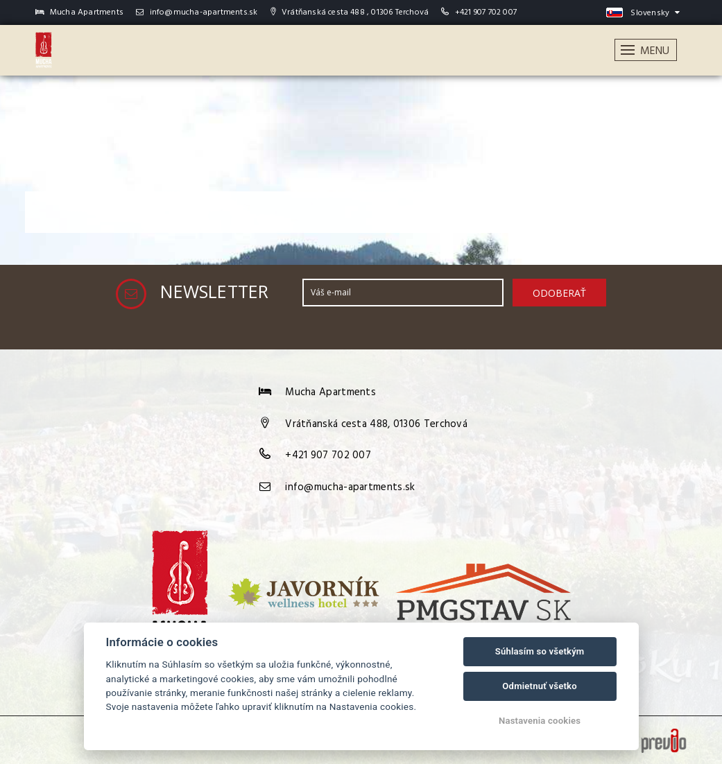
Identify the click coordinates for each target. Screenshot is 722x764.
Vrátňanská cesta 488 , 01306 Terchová (349, 12)
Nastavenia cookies (540, 720)
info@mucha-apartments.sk (196, 12)
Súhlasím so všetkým (540, 651)
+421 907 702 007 (486, 12)
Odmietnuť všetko (539, 686)
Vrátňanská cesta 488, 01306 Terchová (376, 424)
